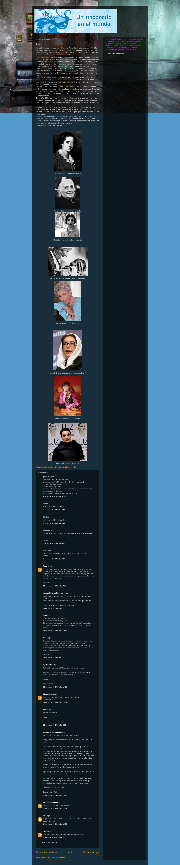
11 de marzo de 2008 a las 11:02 (55, 658)
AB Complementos (50, 802)
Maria (45, 550)
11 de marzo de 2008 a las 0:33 (54, 586)
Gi (44, 504)
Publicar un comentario (49, 842)
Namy (45, 615)
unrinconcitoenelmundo (52, 732)
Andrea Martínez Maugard (53, 593)
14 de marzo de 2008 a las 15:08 (55, 824)
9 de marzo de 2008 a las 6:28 (54, 559)
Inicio (70, 852)
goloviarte (47, 477)
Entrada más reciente (46, 852)
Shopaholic (47, 694)
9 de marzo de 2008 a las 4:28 (54, 543)
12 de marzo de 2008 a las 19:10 (55, 795)
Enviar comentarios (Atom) (55, 857)
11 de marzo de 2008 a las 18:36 (55, 703)
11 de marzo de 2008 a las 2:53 (54, 608)
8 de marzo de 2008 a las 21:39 (54, 496)
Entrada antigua (91, 852)
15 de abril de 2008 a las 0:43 (54, 837)
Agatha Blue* (48, 665)
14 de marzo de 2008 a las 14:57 (55, 808)
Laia (44, 816)
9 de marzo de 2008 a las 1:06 (54, 510)
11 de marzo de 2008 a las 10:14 (55, 631)
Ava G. (45, 710)
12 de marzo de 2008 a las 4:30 (54, 725)
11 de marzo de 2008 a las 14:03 (55, 687)
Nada (45, 566)
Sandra (46, 831)
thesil (45, 638)
